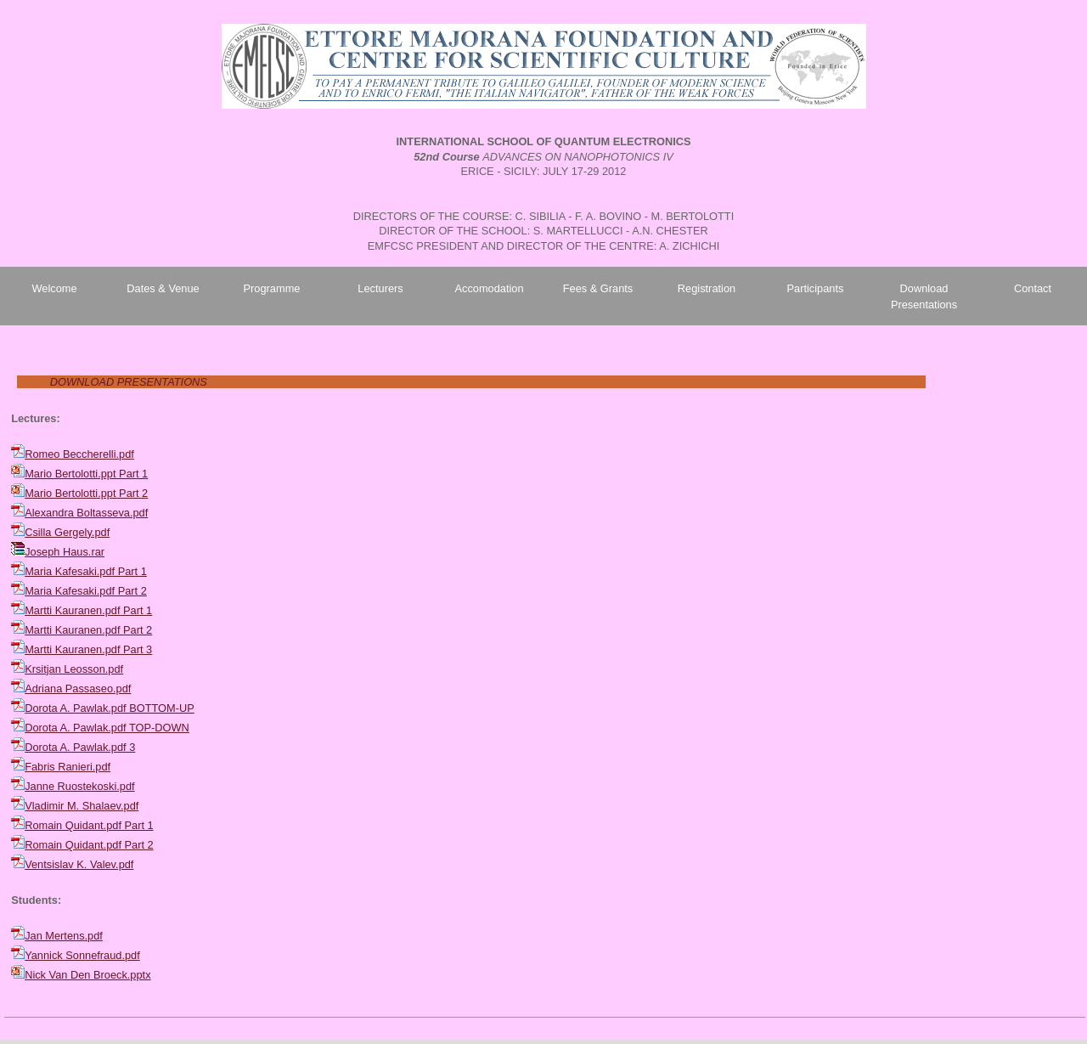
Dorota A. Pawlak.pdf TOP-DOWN (107, 727)
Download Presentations (924, 296)
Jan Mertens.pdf (64, 935)
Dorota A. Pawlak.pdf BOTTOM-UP (109, 708)
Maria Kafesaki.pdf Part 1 (86, 571)
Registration (706, 288)
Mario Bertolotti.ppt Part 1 (86, 473)
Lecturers (380, 288)
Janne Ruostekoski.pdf (79, 786)
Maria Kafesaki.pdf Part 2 (86, 590)
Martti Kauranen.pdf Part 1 (88, 610)
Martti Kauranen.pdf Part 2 (88, 630)
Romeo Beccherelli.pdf (79, 454)
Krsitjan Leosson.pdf (74, 669)
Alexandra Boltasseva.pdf (86, 512)
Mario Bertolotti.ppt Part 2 (86, 493)
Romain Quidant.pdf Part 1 (89, 825)
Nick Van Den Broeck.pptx (87, 974)
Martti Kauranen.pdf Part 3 (88, 649)
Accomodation (488, 288)
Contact (1032, 288)
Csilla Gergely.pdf (67, 532)
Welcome (53, 288)
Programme (272, 288)
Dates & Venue (163, 288)
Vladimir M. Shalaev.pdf (81, 805)
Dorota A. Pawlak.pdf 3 (80, 747)
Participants (815, 288)
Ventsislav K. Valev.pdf (79, 864)
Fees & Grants (598, 288)
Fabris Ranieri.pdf (67, 766)
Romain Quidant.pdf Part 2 (89, 844)
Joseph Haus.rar (64, 551)
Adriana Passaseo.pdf (78, 688)
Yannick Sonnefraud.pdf (82, 955)
